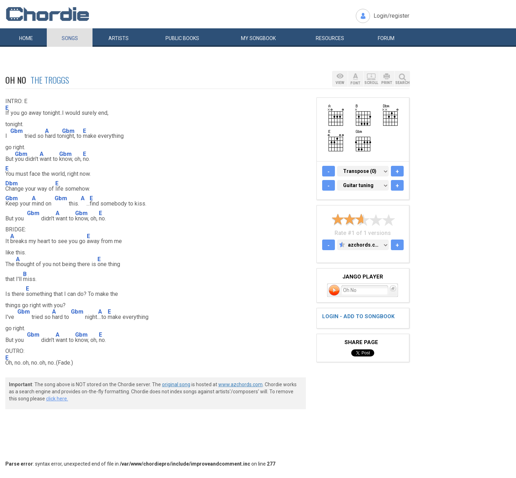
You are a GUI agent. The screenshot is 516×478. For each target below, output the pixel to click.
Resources (330, 38)
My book (258, 38)
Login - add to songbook (358, 316)
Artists (118, 38)
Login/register (391, 15)
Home (26, 38)
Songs (70, 38)
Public (182, 38)
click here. (57, 398)
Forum (386, 38)
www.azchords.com (240, 384)
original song (176, 384)
